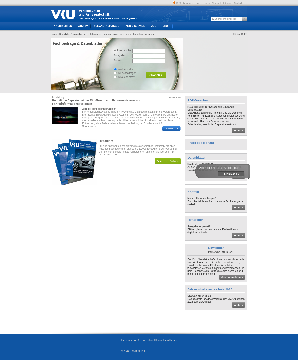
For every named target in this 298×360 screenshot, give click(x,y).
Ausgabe (119, 55)
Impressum (126, 340)
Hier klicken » (231, 174)
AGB (136, 340)
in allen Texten (126, 69)
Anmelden (188, 3)
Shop (165, 26)
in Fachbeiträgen (127, 73)
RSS (177, 3)
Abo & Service (135, 26)
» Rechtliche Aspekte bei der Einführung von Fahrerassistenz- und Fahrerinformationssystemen (105, 34)
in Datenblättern (126, 77)
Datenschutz (147, 340)
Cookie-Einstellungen (166, 340)
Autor (117, 60)
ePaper (206, 3)
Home (198, 3)
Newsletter (217, 3)
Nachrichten (63, 26)
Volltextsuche (122, 50)
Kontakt (228, 3)
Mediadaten (240, 3)
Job (153, 26)
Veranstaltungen (106, 26)
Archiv (83, 26)
